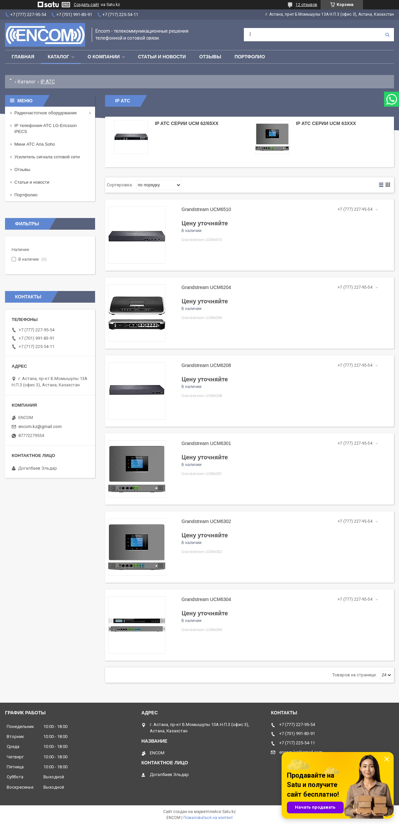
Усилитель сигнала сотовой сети (47, 156)
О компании (103, 56)
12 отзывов (306, 4)
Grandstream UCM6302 (206, 521)
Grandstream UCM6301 (206, 443)
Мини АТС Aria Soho (34, 144)
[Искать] (387, 34)
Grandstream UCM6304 (206, 599)
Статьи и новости (162, 56)
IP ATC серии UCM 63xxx (326, 123)
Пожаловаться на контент (208, 817)
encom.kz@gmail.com (40, 426)
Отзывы (210, 56)
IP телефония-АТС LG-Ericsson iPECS (45, 128)
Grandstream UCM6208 (206, 365)
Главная (23, 56)
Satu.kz (229, 811)
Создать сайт (86, 4)
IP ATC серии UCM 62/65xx (186, 123)
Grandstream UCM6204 (206, 287)
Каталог (58, 56)
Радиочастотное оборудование (45, 112)
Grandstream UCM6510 (206, 209)
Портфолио (250, 56)
